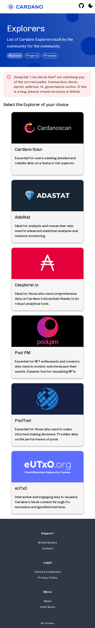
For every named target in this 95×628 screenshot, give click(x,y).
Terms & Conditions (47, 572)
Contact (47, 548)
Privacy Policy (47, 577)
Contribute (47, 607)
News (48, 601)
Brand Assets (47, 542)
